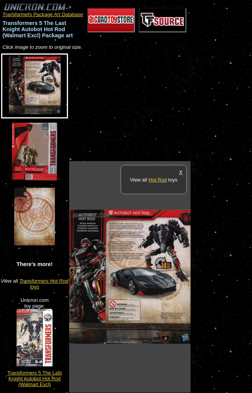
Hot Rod (158, 180)
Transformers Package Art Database (43, 14)
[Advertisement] (159, 106)
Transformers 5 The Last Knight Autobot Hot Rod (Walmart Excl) (34, 378)
